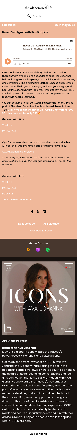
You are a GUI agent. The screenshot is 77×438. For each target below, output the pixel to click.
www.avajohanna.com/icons (18, 151)
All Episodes (51, 223)
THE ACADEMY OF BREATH (17, 199)
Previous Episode (41, 230)
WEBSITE (7, 125)
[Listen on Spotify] (48, 249)
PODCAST (7, 193)
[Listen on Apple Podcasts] (38, 249)
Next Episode (26, 223)
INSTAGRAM (9, 188)
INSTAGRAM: (9, 130)
